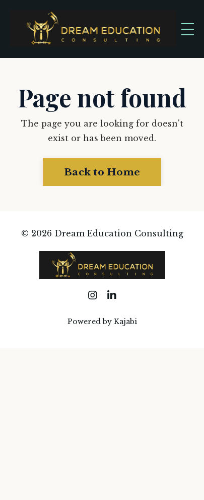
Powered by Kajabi (102, 321)
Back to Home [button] (102, 172)
